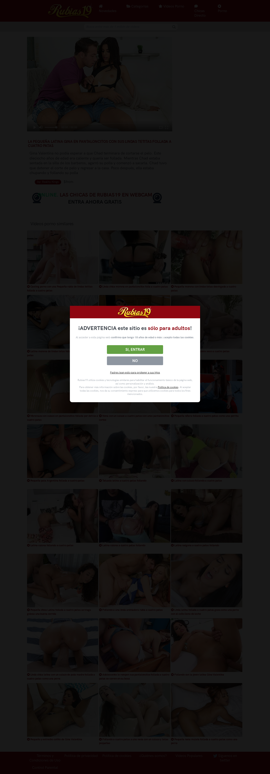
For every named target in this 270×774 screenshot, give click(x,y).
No (135, 360)
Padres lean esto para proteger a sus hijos (135, 372)
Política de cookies (168, 387)
